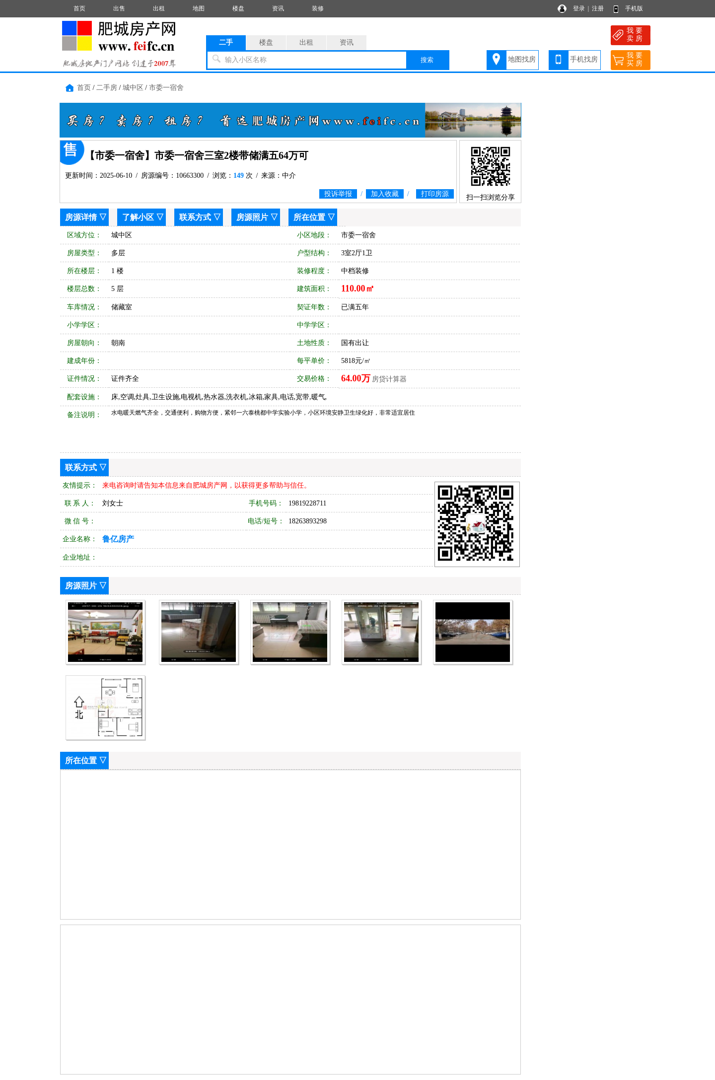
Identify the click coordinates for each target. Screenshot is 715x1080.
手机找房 (584, 59)
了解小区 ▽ (143, 217)
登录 (579, 8)
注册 (598, 8)
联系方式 (195, 217)
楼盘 (238, 8)
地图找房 (522, 59)
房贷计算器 (389, 379)
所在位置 (309, 217)
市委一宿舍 (166, 87)
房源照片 (252, 217)
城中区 (133, 87)
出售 (119, 8)
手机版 (634, 8)
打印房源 (435, 194)
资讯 (278, 8)
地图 (199, 8)
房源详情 (81, 217)
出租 (159, 8)
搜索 (427, 60)
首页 (79, 8)
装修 (318, 8)
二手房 (106, 87)
